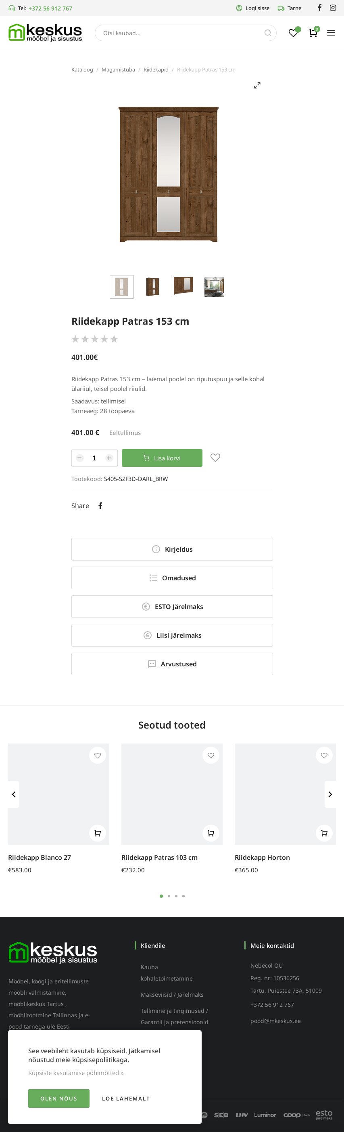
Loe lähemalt (126, 1098)
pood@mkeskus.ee (275, 1021)
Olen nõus (58, 1098)
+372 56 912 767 (50, 8)
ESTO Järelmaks (172, 606)
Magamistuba (118, 69)
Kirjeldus (172, 549)
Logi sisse (252, 8)
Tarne (289, 8)
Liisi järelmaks (172, 635)
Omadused (172, 578)
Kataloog (82, 69)
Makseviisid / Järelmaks (172, 994)
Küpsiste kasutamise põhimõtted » (76, 1073)
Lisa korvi (162, 458)
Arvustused (172, 664)
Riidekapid (156, 69)
